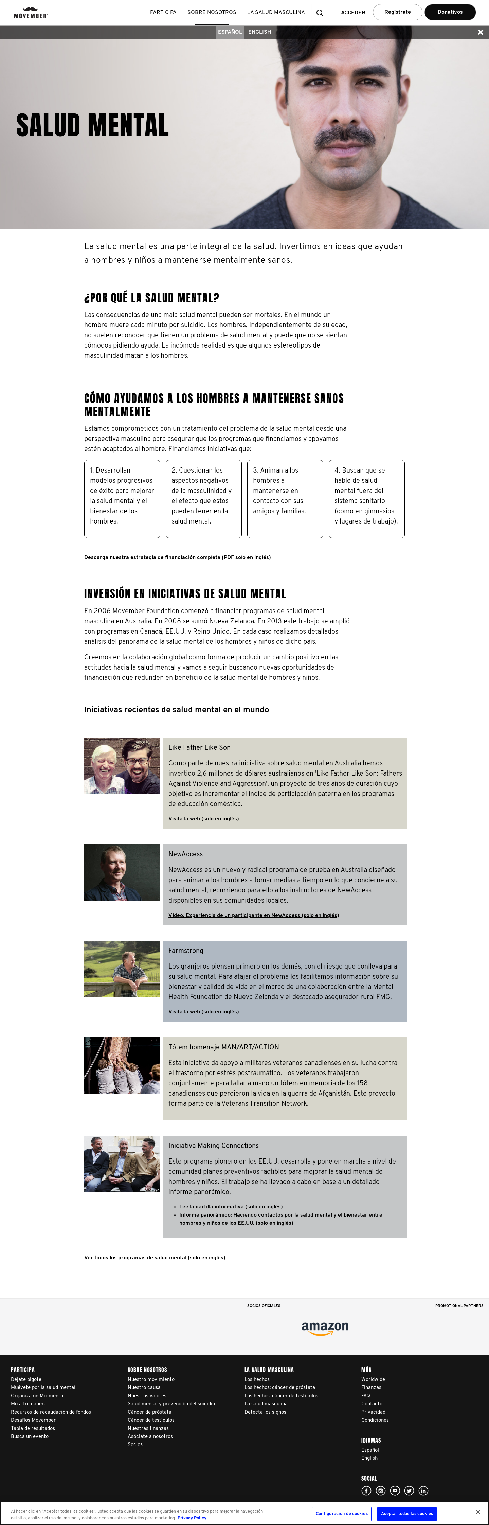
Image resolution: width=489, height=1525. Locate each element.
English (259, 32)
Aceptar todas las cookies (407, 1514)
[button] (322, 12)
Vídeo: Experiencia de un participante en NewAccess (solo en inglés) (253, 915)
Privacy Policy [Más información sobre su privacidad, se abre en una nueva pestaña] (192, 1518)
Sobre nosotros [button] (213, 12)
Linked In (423, 1491)
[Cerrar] (478, 1512)
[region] (244, 1513)
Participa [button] (164, 12)
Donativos (450, 12)
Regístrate (397, 12)
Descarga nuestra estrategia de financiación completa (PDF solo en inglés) (177, 558)
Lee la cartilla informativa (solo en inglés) (231, 1207)
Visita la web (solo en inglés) (203, 819)
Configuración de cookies (342, 1514)
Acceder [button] (353, 13)
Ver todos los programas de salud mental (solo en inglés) (154, 1258)
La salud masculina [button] (277, 12)
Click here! (366, 1491)
